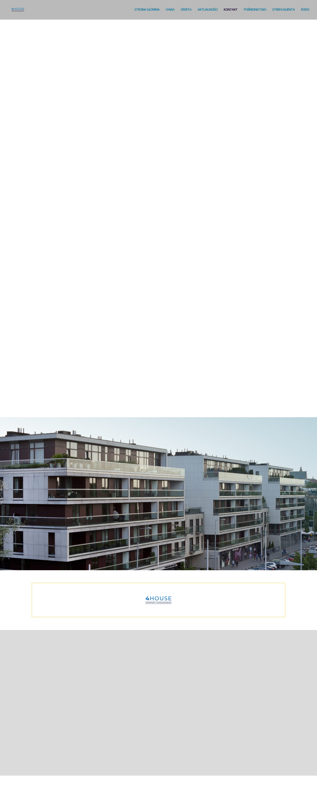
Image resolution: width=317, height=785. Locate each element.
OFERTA (184, 10)
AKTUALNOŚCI (206, 10)
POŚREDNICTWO (254, 10)
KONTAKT (230, 10)
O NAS (168, 10)
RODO (305, 10)
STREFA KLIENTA (283, 10)
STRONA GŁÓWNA (145, 10)
